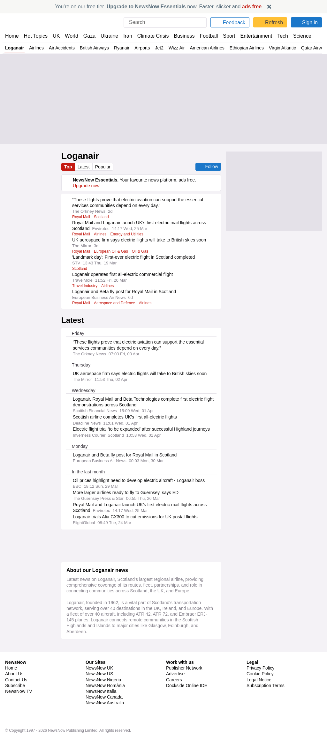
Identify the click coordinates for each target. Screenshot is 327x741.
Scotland (102, 217)
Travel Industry (85, 286)
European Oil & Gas (111, 251)
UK (56, 36)
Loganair (14, 47)
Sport (226, 36)
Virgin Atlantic (289, 47)
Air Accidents (62, 47)
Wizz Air (181, 47)
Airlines (36, 47)
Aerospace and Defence (115, 303)
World (71, 36)
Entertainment (252, 36)
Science (298, 36)
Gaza (88, 36)
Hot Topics (36, 36)
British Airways (96, 47)
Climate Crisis (149, 36)
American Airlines (212, 47)
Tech (278, 36)
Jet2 (163, 47)
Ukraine (107, 36)
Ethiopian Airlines (252, 47)
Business (181, 36)
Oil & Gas (140, 251)
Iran (125, 36)
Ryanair (124, 47)
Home (12, 36)
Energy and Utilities (128, 234)
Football (206, 36)
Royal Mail (81, 217)
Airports (145, 47)
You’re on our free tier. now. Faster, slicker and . (159, 7)
